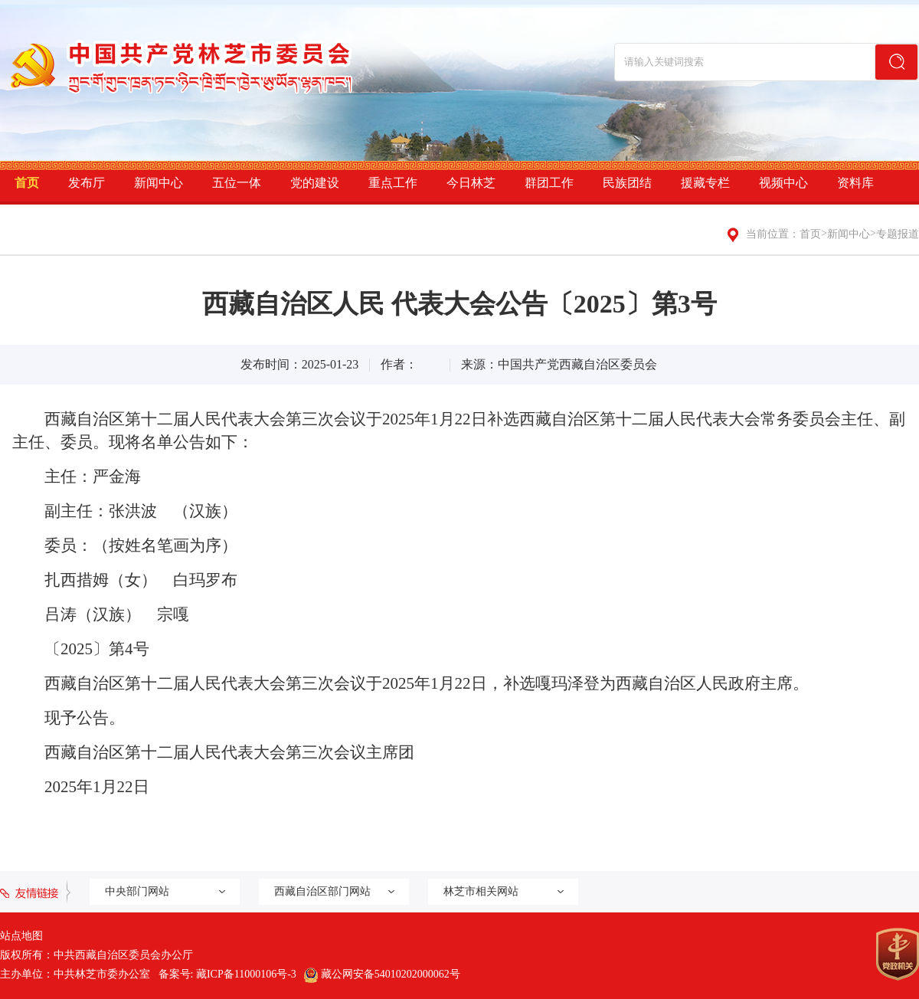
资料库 (855, 182)
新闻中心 (158, 182)
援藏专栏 (705, 182)
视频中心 (783, 182)
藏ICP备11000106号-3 (246, 974)
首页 (27, 182)
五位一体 (236, 182)
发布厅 (86, 182)
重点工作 (392, 182)
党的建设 (314, 182)
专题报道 (897, 234)
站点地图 (21, 936)
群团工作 (549, 182)
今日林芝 (470, 182)
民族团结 (627, 182)
